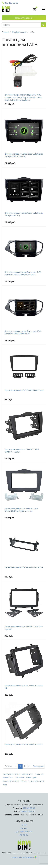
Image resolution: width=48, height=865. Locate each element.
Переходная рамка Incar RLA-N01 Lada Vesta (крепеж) (24, 627)
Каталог (24, 828)
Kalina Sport (31, 777)
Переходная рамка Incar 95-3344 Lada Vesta (23, 744)
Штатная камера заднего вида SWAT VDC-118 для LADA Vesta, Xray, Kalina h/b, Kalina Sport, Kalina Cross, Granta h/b (23, 97)
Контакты (24, 835)
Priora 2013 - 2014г (11, 781)
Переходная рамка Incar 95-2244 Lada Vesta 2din (23, 686)
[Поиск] (21, 24)
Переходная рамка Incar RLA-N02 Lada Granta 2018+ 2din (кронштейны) (21, 509)
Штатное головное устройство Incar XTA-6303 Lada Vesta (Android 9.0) (23, 332)
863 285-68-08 (10, 2)
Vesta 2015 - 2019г (36, 781)
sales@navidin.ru (27, 811)
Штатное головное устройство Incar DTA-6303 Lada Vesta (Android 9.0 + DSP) (23, 273)
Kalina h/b (20, 777)
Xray (5, 784)
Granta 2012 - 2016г (11, 774)
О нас (24, 825)
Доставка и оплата (24, 831)
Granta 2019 (27, 774)
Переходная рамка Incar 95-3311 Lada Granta (24, 390)
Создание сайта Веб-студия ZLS (24, 857)
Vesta (24, 781)
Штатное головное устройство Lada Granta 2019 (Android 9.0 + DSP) (24, 155)
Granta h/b (39, 774)
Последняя (38, 766)
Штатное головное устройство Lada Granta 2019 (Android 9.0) (24, 214)
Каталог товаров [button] (23, 17)
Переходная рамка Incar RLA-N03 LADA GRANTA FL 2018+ (22, 450)
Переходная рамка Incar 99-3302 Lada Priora (24, 567)
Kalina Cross (8, 777)
